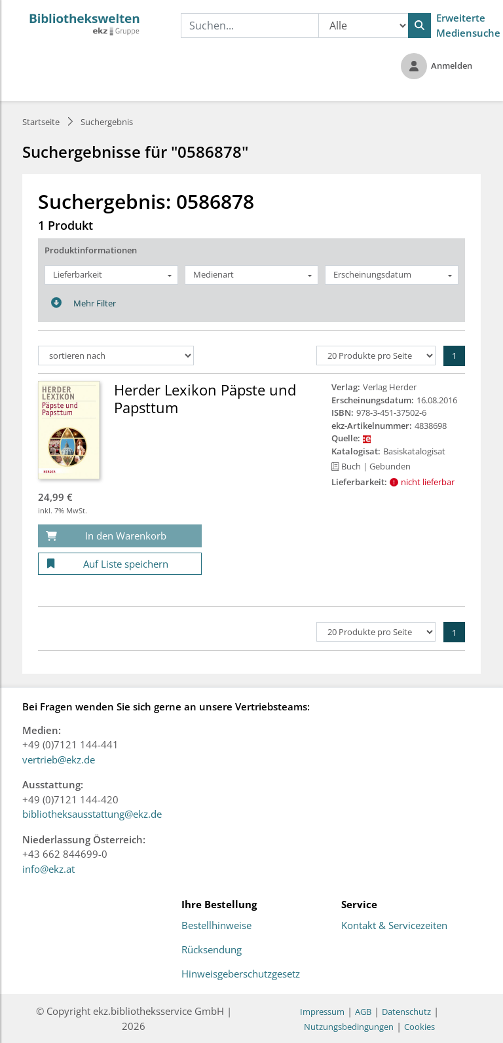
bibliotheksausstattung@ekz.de (92, 813)
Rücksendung (211, 950)
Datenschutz (406, 1011)
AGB (363, 1011)
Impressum (322, 1011)
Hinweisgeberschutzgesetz (240, 974)
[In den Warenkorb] (120, 535)
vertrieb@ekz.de (58, 759)
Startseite (41, 122)
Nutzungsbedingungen (349, 1027)
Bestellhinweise (216, 925)
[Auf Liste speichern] (120, 564)
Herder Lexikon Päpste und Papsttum (205, 398)
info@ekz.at (48, 868)
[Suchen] (419, 25)
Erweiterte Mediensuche (468, 25)
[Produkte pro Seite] (376, 355)
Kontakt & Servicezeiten (394, 925)
